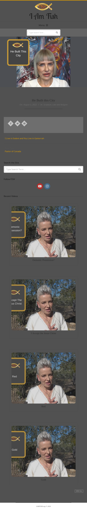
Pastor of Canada (13, 151)
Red (43, 399)
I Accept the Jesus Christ (43, 326)
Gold (43, 472)
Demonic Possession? (43, 253)
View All (79, 491)
